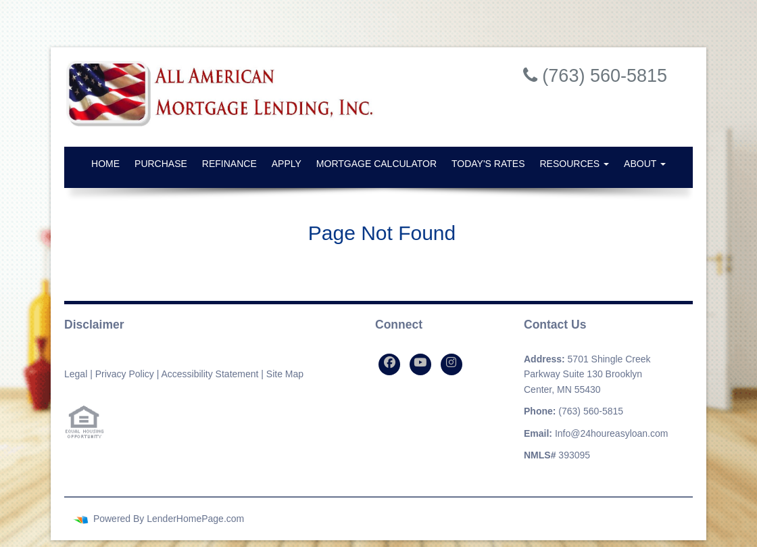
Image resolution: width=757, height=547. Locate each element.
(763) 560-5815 (590, 411)
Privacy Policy (124, 373)
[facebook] (389, 364)
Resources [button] (575, 163)
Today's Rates (487, 163)
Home (105, 163)
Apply (286, 163)
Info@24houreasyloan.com (611, 433)
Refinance (229, 163)
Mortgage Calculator (376, 163)
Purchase (161, 163)
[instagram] (451, 364)
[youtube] (420, 364)
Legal (75, 373)
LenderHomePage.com (195, 518)
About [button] (645, 163)
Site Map (284, 373)
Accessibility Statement (209, 373)
